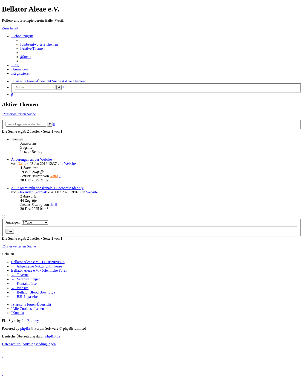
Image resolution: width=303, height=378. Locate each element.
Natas (21, 164)
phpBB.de (52, 336)
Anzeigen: (27, 222)
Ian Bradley (30, 321)
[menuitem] (39, 44)
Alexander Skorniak (32, 192)
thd (52, 204)
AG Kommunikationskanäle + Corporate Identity (47, 188)
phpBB (25, 328)
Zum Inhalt (10, 28)
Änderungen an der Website (31, 159)
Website (70, 164)
